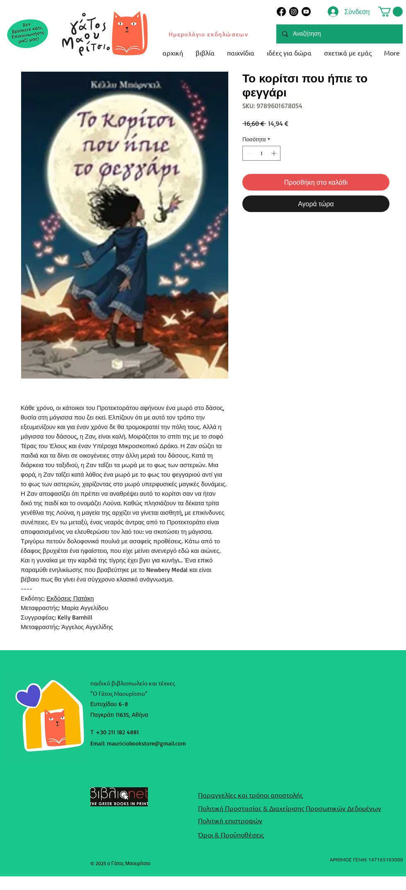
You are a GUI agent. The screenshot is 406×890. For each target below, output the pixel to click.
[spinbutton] (262, 153)
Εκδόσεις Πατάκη (70, 598)
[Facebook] (281, 11)
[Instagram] (293, 11)
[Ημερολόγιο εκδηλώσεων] (209, 34)
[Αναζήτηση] (339, 33)
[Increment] (275, 153)
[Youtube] (306, 11)
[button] (390, 12)
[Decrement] (249, 153)
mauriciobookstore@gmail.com (146, 743)
